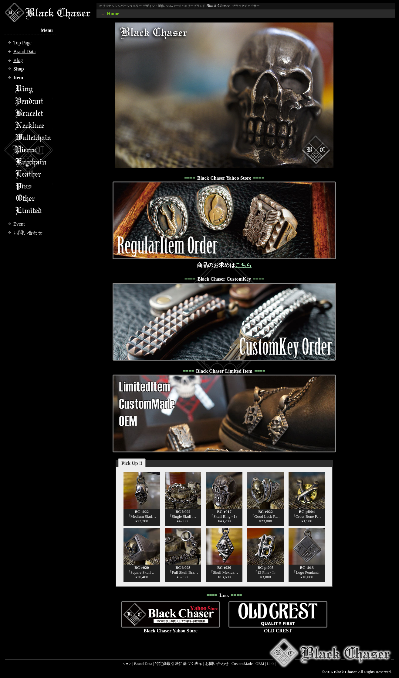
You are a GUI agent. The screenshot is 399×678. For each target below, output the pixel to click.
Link (271, 663)
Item (18, 77)
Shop (18, 68)
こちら (243, 265)
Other (34, 198)
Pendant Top (34, 101)
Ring (34, 89)
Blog (18, 60)
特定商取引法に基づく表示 (178, 663)
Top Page (22, 42)
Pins (34, 186)
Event (19, 224)
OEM (259, 663)
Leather (34, 174)
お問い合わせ (27, 232)
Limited (34, 211)
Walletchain (34, 138)
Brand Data (24, 51)
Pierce (34, 150)
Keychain (34, 162)
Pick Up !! (131, 463)
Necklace (34, 125)
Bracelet (34, 113)
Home (113, 13)
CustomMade (242, 663)
